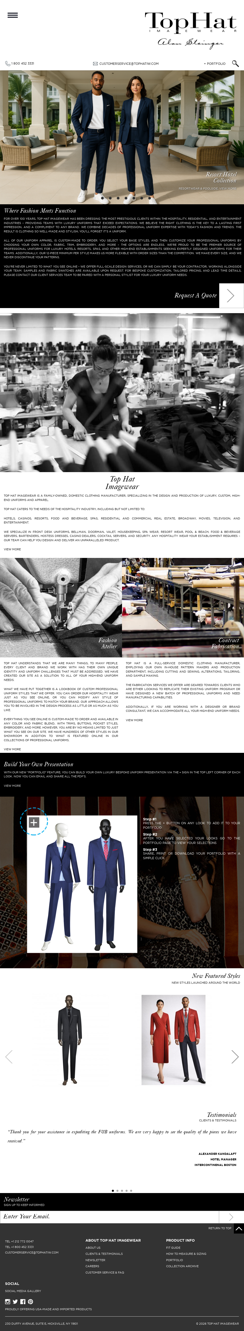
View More (12, 749)
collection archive (182, 1266)
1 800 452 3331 (22, 63)
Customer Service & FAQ (104, 1272)
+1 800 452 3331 (22, 1246)
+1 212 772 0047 (22, 1241)
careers (92, 1266)
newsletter (95, 1260)
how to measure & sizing (186, 1253)
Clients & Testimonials (217, 1120)
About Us (92, 1247)
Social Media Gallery (23, 1291)
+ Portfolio (214, 63)
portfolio (174, 1260)
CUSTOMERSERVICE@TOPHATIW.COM (129, 63)
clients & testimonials (104, 1253)
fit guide (173, 1247)
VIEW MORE (12, 549)
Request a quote (196, 296)
